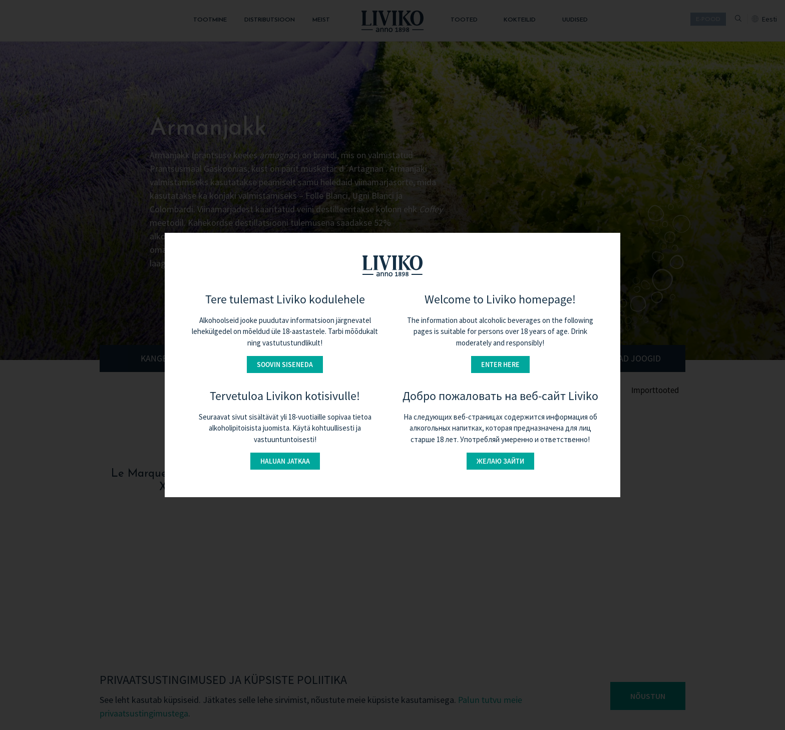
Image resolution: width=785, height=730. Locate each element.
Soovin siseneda (285, 364)
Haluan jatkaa (285, 461)
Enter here (500, 364)
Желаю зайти (500, 461)
